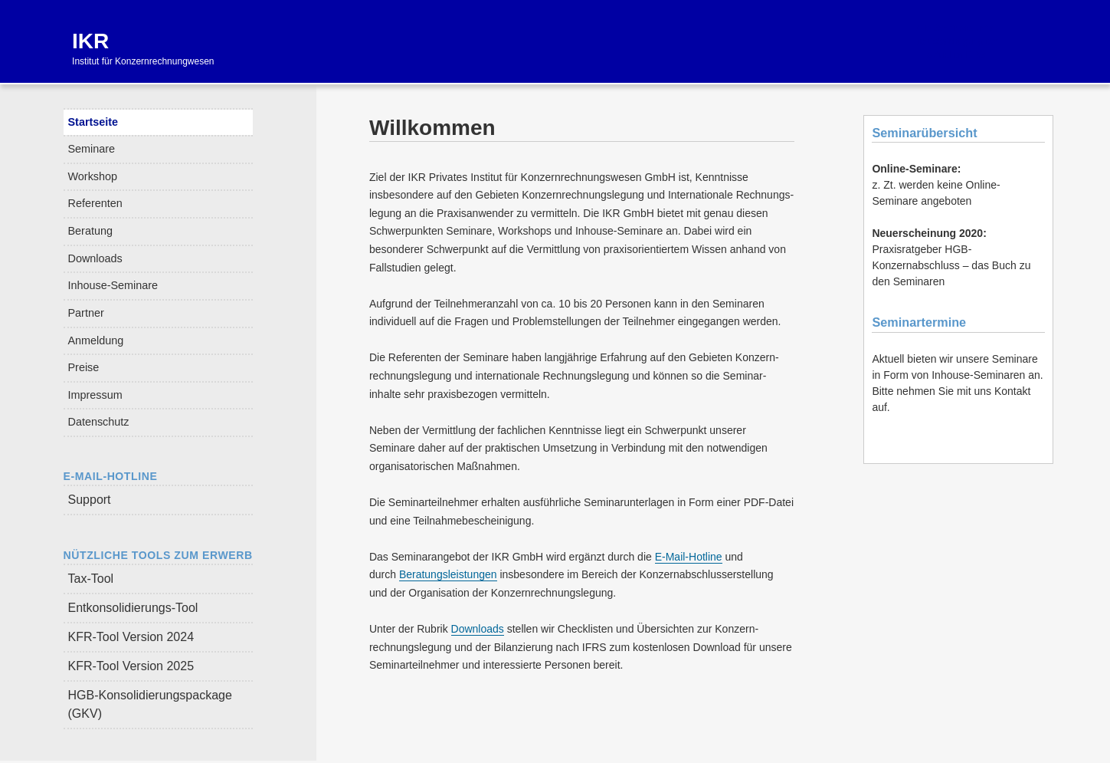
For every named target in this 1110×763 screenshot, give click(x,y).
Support (89, 499)
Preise (84, 367)
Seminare (92, 149)
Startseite (93, 122)
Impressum (95, 395)
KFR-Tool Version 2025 (131, 666)
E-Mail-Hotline (688, 557)
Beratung (90, 231)
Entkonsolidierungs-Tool (133, 607)
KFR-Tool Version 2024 (131, 636)
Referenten (95, 203)
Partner (86, 313)
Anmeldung (96, 340)
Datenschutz (98, 422)
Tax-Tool (91, 578)
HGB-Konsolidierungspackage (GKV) (150, 704)
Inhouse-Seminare (113, 285)
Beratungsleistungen (448, 574)
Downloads (95, 258)
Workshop (93, 176)
